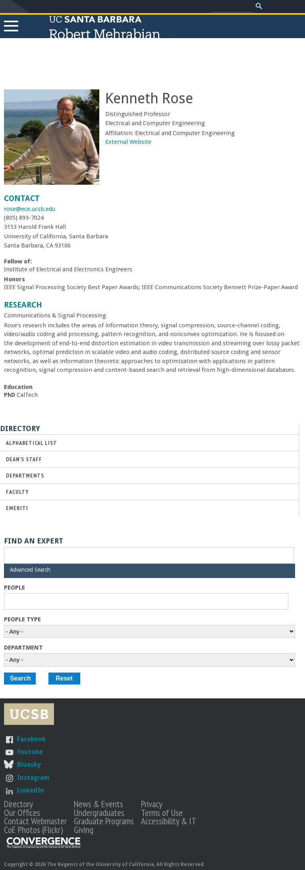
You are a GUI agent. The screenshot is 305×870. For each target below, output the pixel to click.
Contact (22, 198)
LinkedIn (30, 790)
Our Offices (22, 812)
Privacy (151, 804)
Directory (18, 804)
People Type (22, 619)
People (14, 587)
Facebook (31, 739)
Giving (83, 829)
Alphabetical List (31, 443)
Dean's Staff (24, 459)
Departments (25, 475)
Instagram (33, 777)
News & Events (98, 804)
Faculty (17, 491)
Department (23, 647)
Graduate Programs (104, 821)
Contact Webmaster (35, 821)
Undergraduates (99, 812)
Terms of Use (162, 812)
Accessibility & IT (168, 821)
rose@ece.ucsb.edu (29, 209)
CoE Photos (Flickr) (33, 829)
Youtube (29, 752)
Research (23, 304)
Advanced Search (30, 569)
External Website (128, 141)
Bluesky (29, 764)
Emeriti (17, 508)
